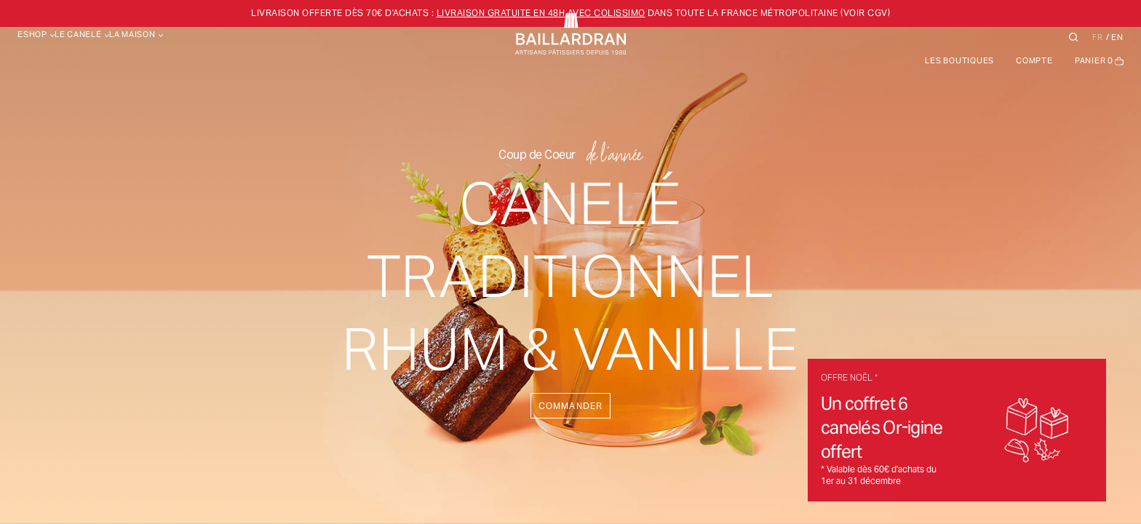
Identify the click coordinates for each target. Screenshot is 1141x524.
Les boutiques (959, 60)
